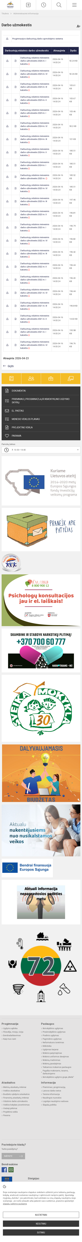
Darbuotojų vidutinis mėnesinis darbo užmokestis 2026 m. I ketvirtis (34, 61)
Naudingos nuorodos (52, 1098)
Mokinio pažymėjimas (52, 1053)
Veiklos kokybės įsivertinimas (16, 1105)
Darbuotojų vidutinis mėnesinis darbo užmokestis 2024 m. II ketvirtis (34, 152)
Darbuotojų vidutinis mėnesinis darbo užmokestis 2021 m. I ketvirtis (34, 332)
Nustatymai (41, 1215)
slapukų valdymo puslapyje (15, 1204)
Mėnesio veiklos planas (22, 419)
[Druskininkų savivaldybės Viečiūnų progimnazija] (10, 4)
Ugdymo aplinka (10, 1028)
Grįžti (11, 366)
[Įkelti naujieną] (28, 5)
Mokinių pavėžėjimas (52, 1064)
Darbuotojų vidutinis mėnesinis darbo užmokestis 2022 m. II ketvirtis (34, 266)
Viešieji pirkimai (10, 1108)
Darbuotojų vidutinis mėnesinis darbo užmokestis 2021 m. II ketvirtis (34, 319)
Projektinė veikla (19, 427)
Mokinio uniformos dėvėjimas (56, 1057)
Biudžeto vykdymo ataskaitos (16, 1094)
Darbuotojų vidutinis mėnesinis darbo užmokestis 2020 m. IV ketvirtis (34, 345)
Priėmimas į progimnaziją (54, 1087)
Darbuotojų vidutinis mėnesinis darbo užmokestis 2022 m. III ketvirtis (34, 253)
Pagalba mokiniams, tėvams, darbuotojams (55, 1072)
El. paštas (14, 411)
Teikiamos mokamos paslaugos (57, 1067)
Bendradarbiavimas (12, 1035)
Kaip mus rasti (9, 1039)
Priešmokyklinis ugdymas (54, 1032)
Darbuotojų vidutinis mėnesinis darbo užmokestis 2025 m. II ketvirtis (34, 100)
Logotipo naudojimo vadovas (55, 1101)
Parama (13, 436)
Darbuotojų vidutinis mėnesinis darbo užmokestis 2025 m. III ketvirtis (34, 87)
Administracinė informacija (25, 13)
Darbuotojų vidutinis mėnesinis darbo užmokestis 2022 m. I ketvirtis (34, 279)
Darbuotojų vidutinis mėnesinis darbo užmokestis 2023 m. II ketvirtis (34, 214)
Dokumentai (15, 391)
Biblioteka (47, 1046)
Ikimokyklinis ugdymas (53, 1028)
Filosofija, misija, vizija (13, 1032)
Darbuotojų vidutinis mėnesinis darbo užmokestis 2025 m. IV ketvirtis (34, 74)
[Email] (11, 1169)
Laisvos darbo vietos (52, 1091)
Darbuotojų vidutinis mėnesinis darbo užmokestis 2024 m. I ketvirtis (34, 165)
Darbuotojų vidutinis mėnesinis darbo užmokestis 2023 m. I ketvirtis (34, 227)
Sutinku (41, 1232)
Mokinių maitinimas (51, 1060)
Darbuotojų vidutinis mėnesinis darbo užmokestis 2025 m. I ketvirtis (34, 113)
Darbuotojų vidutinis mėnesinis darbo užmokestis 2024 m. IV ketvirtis (34, 126)
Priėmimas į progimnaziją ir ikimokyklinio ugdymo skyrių (37, 401)
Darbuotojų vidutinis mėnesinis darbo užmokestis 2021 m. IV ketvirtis (34, 292)
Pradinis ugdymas (51, 1035)
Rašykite (8, 1156)
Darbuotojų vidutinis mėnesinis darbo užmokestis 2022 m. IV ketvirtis (34, 240)
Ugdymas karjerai (50, 1049)
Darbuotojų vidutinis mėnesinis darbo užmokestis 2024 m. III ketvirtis (34, 139)
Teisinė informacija (51, 1094)
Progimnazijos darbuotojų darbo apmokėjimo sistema (37, 38)
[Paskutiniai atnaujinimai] (43, 5)
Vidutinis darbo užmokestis (15, 1101)
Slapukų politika (49, 1105)
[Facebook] (4, 1169)
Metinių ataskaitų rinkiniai (14, 1087)
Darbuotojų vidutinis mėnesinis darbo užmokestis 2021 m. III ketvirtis (34, 306)
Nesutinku (41, 1223)
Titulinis (5, 13)
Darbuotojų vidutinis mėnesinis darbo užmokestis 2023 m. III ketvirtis (34, 201)
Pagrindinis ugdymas (52, 1039)
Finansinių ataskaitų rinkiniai (16, 1098)
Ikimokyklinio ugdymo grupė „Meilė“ (58, 1077)
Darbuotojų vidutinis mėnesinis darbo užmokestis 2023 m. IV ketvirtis (34, 188)
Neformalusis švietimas (53, 1042)
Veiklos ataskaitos (11, 1091)
